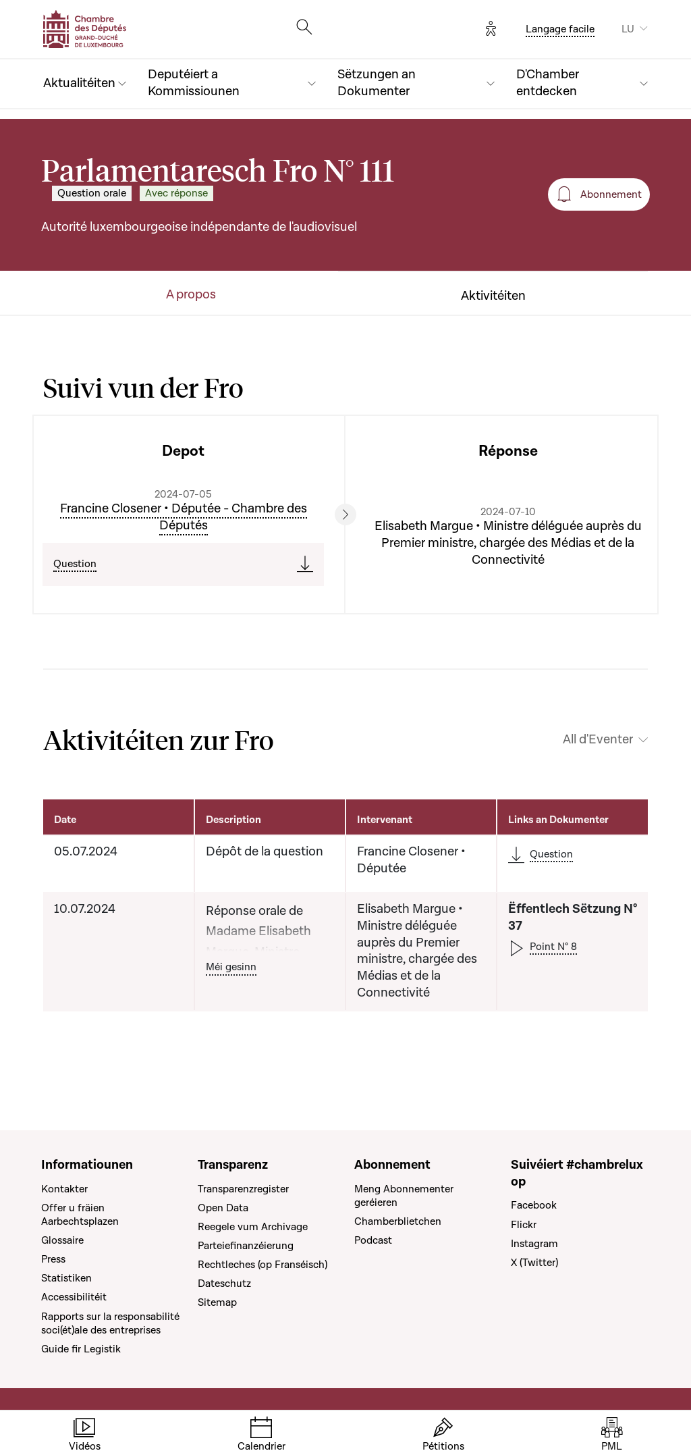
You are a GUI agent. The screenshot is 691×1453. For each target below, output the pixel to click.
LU (627, 29)
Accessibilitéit (74, 1297)
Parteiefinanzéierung (246, 1245)
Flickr (523, 1225)
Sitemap (217, 1302)
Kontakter (64, 1189)
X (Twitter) (534, 1262)
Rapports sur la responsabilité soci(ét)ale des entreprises (110, 1323)
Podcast (373, 1240)
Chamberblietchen (397, 1221)
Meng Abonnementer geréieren (403, 1195)
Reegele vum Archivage (253, 1227)
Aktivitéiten (493, 296)
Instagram (534, 1243)
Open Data (223, 1208)
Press (53, 1259)
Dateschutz (224, 1283)
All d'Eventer (598, 740)
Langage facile (560, 29)
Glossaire (62, 1240)
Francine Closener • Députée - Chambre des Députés (183, 517)
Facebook (534, 1205)
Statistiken (66, 1278)
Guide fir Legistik (81, 1349)
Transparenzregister (243, 1189)
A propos (191, 295)
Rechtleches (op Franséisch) (262, 1264)
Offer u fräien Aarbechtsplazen (80, 1214)
